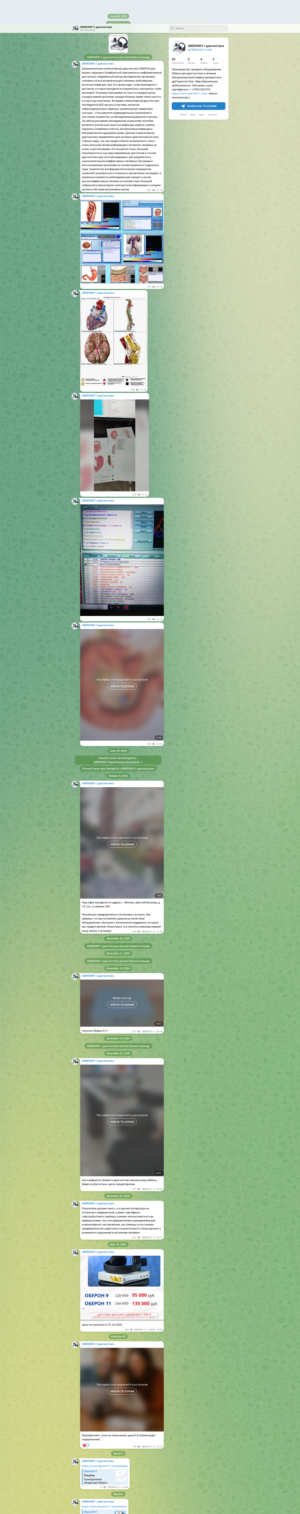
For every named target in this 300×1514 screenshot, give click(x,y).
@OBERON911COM (200, 26)
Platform (212, 91)
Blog (192, 91)
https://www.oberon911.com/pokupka (105, 1442)
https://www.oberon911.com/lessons (104, 1482)
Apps (201, 91)
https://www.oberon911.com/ (190, 69)
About (183, 91)
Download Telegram (198, 82)
